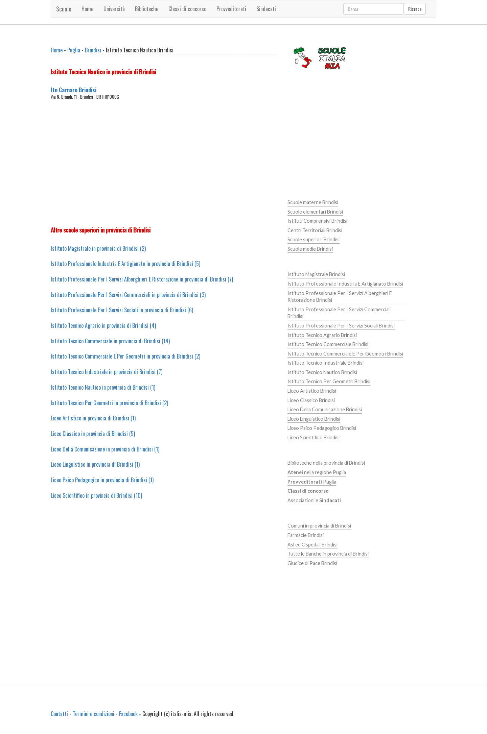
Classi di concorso (187, 9)
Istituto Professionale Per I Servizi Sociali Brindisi (341, 325)
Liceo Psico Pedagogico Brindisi (321, 428)
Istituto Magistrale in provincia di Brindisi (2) (98, 248)
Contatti (59, 714)
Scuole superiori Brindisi (313, 239)
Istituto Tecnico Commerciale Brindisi (327, 344)
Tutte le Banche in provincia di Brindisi (328, 554)
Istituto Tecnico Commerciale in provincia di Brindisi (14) (110, 341)
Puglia (73, 50)
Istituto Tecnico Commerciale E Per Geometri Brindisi (345, 354)
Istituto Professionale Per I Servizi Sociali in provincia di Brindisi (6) (122, 310)
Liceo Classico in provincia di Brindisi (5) (93, 434)
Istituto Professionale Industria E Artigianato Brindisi (345, 284)
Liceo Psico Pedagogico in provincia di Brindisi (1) (102, 480)
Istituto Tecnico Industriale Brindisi (325, 363)
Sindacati (266, 9)
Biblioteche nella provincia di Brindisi (326, 463)
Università (114, 9)
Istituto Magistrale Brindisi (316, 274)
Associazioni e (314, 500)
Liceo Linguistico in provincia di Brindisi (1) (95, 464)
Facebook (128, 714)
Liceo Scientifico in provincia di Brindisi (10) (96, 495)
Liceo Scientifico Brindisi (313, 437)
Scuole (63, 8)
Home (87, 9)
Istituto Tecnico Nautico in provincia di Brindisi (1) (103, 387)
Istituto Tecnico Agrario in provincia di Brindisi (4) (103, 325)
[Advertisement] (164, 163)
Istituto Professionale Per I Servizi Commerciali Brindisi (339, 313)
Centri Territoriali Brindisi (314, 230)
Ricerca (414, 8)
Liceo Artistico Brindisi (311, 391)
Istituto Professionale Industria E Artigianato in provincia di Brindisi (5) (125, 264)
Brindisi (93, 50)
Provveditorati (231, 9)
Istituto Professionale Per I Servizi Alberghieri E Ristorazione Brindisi (339, 296)
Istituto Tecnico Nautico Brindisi (322, 372)
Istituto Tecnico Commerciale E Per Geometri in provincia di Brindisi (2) (125, 356)
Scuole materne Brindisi (312, 202)
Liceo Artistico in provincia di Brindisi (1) (93, 418)
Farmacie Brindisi (305, 535)
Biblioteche (146, 9)
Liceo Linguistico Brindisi (313, 419)
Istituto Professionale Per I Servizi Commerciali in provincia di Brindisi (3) (128, 295)
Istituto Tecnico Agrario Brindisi (322, 335)
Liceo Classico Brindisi (311, 400)
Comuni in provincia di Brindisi (319, 526)
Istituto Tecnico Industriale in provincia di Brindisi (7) (106, 372)
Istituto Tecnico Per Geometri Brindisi (328, 381)
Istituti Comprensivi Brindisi (317, 221)
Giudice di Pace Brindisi (312, 563)
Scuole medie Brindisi (310, 249)
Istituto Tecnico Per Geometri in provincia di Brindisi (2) (109, 403)
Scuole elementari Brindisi (315, 212)
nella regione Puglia (316, 472)
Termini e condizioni (93, 714)
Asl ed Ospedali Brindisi (312, 544)
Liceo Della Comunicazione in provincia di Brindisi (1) (105, 449)
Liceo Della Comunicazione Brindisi (324, 409)
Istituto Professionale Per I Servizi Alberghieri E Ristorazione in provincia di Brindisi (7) (142, 279)
